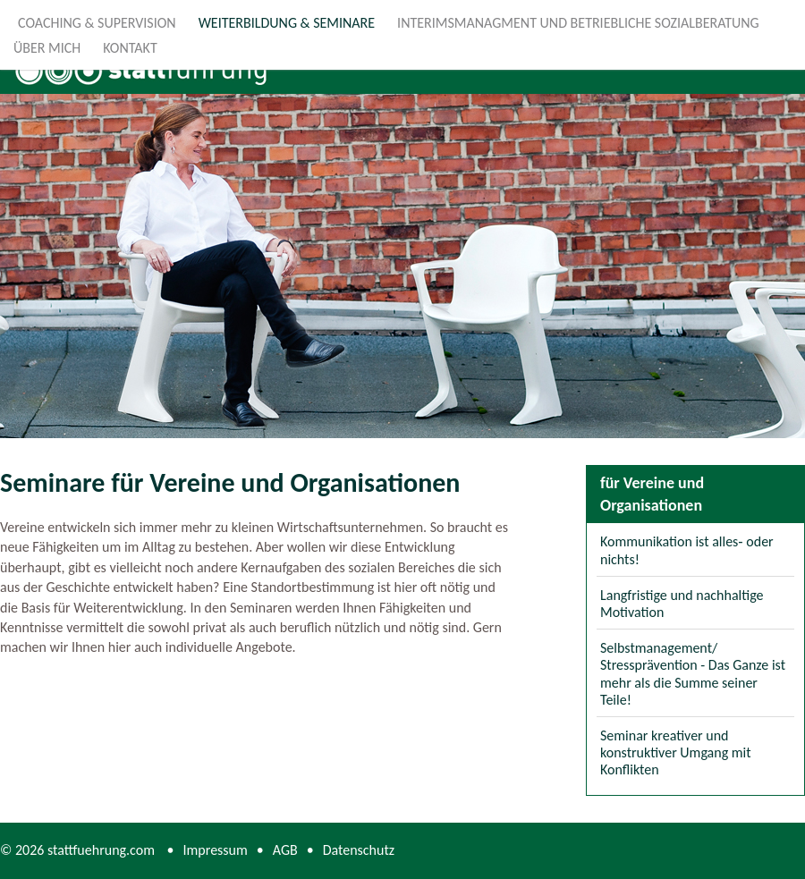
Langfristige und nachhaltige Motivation (682, 604)
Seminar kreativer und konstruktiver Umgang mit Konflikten (675, 752)
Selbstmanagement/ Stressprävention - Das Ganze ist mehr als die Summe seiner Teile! (692, 673)
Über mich (46, 47)
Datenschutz (358, 849)
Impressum (215, 849)
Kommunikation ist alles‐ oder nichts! (687, 550)
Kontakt (130, 47)
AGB (285, 849)
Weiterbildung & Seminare (287, 22)
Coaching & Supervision (97, 22)
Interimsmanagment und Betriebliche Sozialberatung (578, 22)
